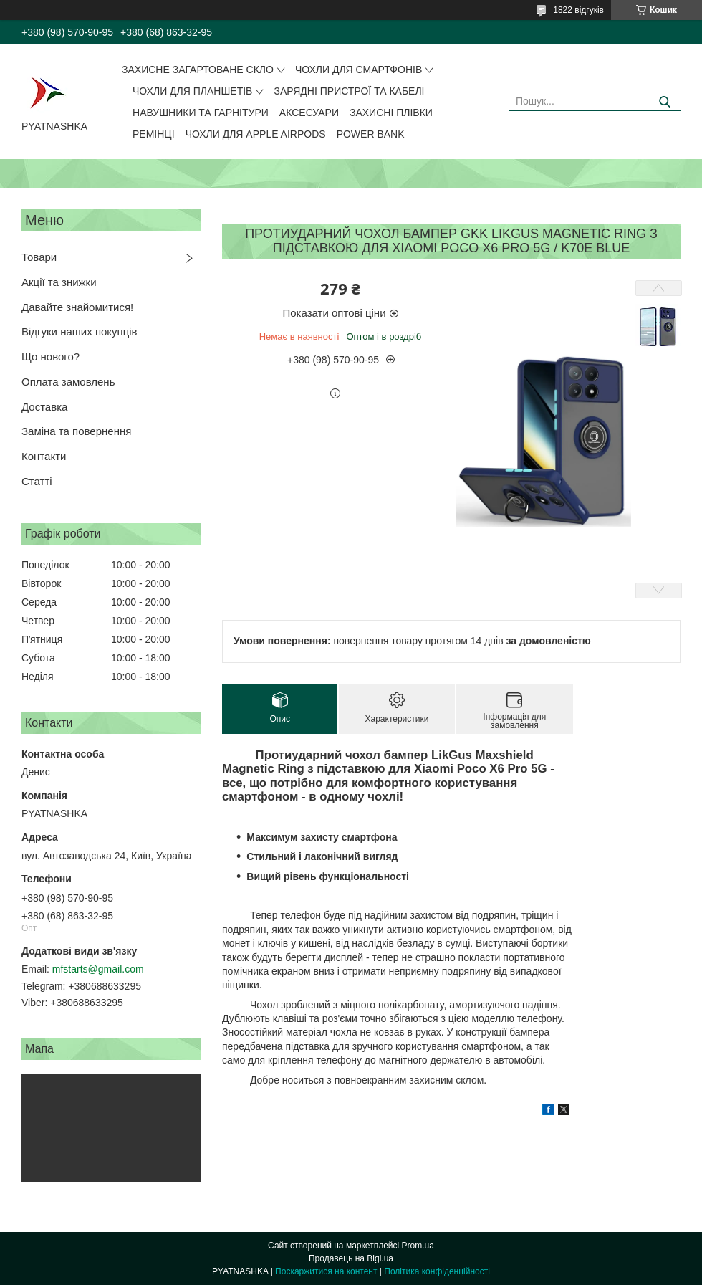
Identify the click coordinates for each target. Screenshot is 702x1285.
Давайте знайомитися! (77, 307)
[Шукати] (664, 102)
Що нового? (50, 356)
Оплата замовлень (68, 382)
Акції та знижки (59, 282)
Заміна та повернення (76, 431)
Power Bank (371, 134)
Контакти (43, 456)
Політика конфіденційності (437, 1271)
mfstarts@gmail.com (98, 969)
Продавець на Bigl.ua (351, 1258)
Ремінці (154, 134)
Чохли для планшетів (192, 91)
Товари (39, 257)
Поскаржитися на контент (326, 1271)
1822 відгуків (578, 10)
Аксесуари (309, 112)
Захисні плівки (391, 112)
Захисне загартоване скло (198, 69)
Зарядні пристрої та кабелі (349, 91)
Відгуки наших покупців (79, 331)
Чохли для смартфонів (358, 69)
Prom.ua (418, 1246)
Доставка (44, 407)
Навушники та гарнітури (201, 112)
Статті (36, 481)
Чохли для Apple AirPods (256, 134)
